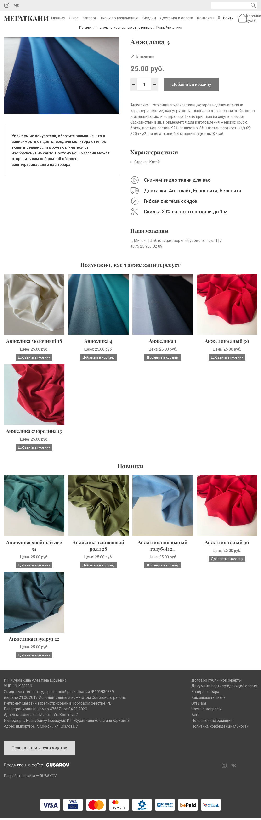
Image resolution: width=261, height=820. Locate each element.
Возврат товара (205, 698)
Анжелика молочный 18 (34, 347)
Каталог (89, 21)
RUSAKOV (48, 782)
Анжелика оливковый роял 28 (98, 551)
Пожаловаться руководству (39, 754)
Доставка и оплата (176, 21)
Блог (195, 721)
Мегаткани (26, 21)
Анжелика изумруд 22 (34, 645)
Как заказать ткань (208, 704)
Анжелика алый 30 (227, 347)
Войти (228, 21)
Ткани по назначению (119, 21)
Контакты (205, 21)
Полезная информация (211, 727)
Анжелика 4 (98, 347)
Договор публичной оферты (216, 686)
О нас (74, 21)
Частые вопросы (206, 715)
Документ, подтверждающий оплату (224, 692)
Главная (58, 21)
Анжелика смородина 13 (34, 437)
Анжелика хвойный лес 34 (34, 551)
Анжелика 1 (162, 347)
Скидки (149, 21)
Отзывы (198, 709)
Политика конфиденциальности (220, 732)
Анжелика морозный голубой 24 (162, 551)
